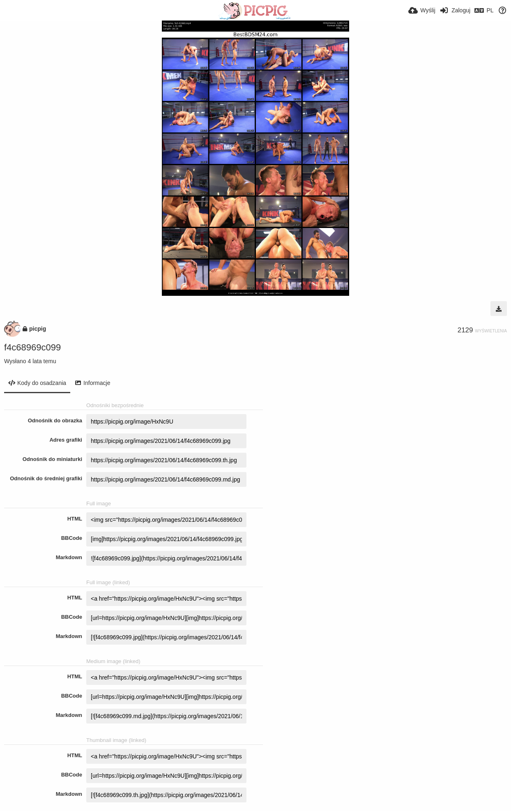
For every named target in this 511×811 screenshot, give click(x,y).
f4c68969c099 (32, 347)
